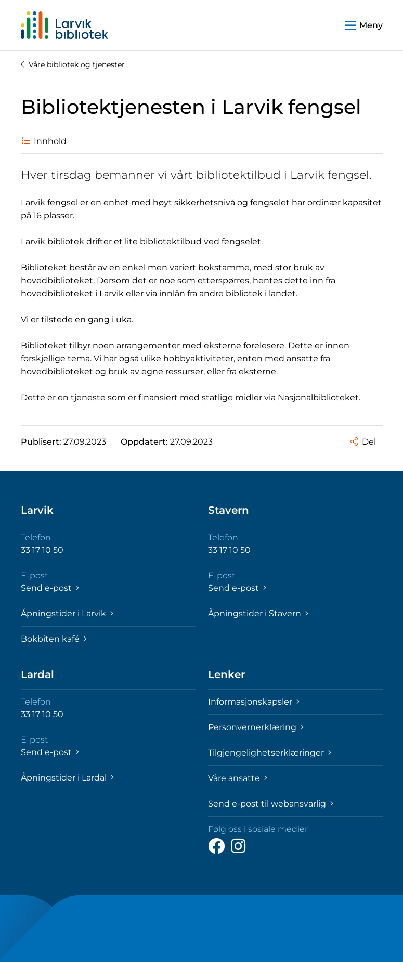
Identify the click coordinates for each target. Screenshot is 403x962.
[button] (364, 25)
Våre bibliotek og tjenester (73, 64)
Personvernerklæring (256, 727)
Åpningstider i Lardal (67, 778)
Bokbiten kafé (54, 639)
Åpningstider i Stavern (258, 613)
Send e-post (50, 588)
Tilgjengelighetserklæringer (269, 753)
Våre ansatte (237, 778)
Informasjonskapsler (254, 702)
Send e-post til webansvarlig (270, 804)
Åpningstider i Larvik (67, 613)
